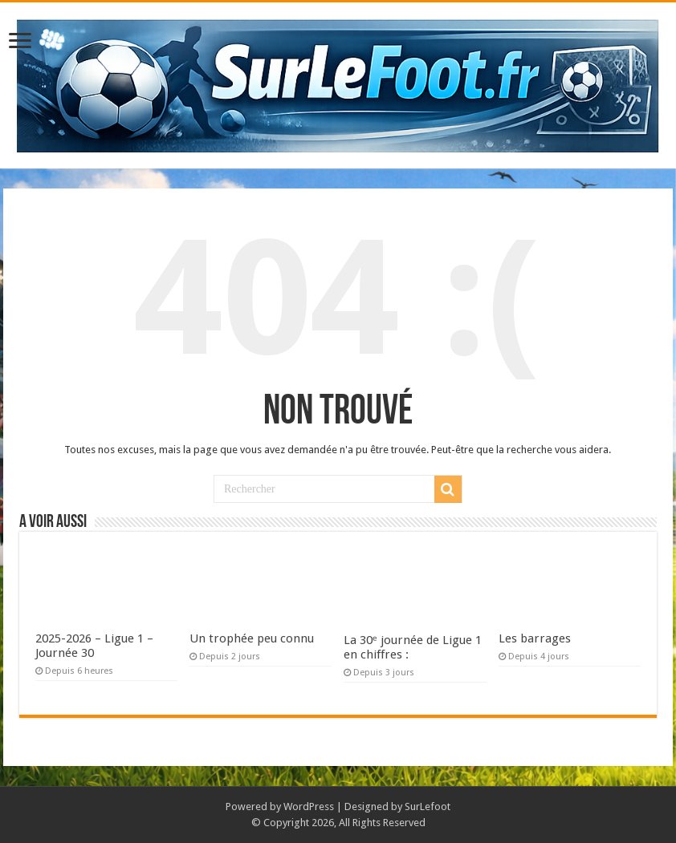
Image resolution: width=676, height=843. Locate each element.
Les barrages (535, 638)
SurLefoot (427, 806)
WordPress (308, 806)
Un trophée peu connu (251, 638)
